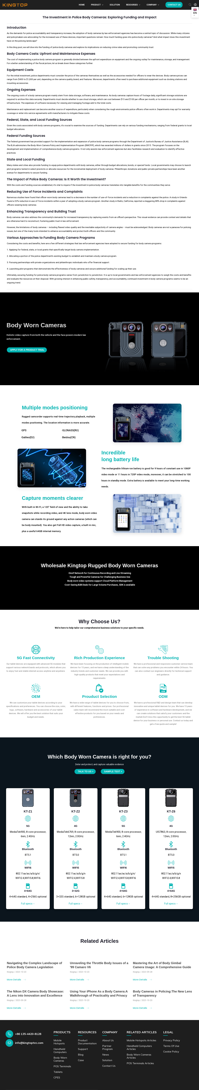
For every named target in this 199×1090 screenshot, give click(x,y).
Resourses (132, 5)
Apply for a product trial (27, 350)
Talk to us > (85, 771)
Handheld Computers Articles (139, 1047)
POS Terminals (62, 1066)
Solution (115, 5)
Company (152, 5)
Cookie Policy (171, 1051)
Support (83, 1049)
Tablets (58, 1071)
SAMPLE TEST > (113, 771)
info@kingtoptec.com (29, 1043)
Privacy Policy (171, 1040)
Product (96, 5)
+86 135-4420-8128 (28, 1034)
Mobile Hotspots (59, 1042)
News (105, 1054)
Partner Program (107, 1047)
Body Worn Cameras (60, 1059)
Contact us (174, 5)
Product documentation (87, 1042)
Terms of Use (171, 1045)
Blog (80, 1054)
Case (81, 1060)
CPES (57, 1077)
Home (82, 5)
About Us (108, 1040)
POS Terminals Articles (140, 1063)
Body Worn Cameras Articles (139, 1056)
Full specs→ (28, 903)
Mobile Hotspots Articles (141, 1040)
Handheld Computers (60, 1050)
